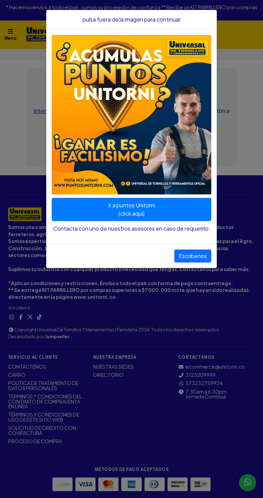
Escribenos (193, 255)
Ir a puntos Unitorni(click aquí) (131, 209)
